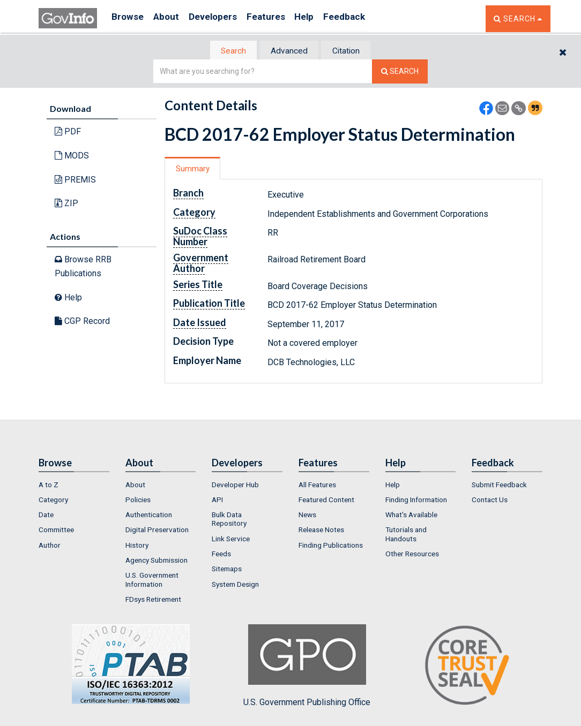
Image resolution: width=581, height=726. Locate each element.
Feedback (371, 18)
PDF (68, 132)
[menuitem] (74, 485)
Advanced (288, 51)
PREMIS (75, 180)
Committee (56, 530)
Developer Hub (235, 485)
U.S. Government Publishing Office (306, 666)
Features (282, 18)
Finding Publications (331, 546)
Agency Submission (156, 561)
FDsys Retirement (153, 600)
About (172, 18)
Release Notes (321, 530)
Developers (224, 18)
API (217, 500)
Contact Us (490, 500)
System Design (235, 584)
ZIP (66, 204)
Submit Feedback (499, 485)
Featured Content (326, 500)
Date (46, 515)
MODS (72, 157)
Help (326, 18)
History (136, 546)
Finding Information (416, 500)
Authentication (148, 515)
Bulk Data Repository (229, 519)
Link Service (231, 539)
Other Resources (412, 554)
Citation (352, 51)
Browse (128, 18)
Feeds (221, 554)
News (307, 515)
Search (226, 51)
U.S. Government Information (151, 580)
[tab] (226, 51)
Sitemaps (227, 569)
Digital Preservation (157, 530)
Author (50, 546)
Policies (138, 500)
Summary (195, 169)
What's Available (411, 515)
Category (53, 500)
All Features (317, 485)
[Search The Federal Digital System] (400, 73)
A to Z (48, 485)
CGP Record (82, 322)
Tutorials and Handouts (406, 534)
